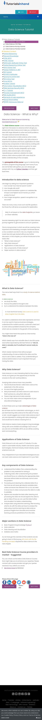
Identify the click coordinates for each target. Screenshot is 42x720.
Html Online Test (10, 67)
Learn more (5, 718)
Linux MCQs (8, 81)
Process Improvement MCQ (14, 93)
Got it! (39, 717)
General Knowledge (11, 56)
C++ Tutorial (8, 90)
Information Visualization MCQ (15, 86)
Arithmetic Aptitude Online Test (15, 63)
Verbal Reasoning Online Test (14, 65)
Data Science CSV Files (13, 44)
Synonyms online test (11, 77)
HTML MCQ (7, 58)
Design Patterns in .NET (12, 70)
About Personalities (11, 100)
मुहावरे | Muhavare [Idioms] (13, 102)
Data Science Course (9, 568)
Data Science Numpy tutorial (15, 46)
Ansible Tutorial (9, 84)
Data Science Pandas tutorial (15, 49)
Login (21, 12)
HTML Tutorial (8, 61)
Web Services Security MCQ (14, 88)
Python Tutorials (22, 169)
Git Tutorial (8, 72)
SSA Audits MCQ (9, 95)
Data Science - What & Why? (15, 42)
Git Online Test (9, 79)
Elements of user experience (14, 97)
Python (28, 525)
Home (5, 17)
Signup (33, 12)
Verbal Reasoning (10, 54)
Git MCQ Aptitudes (10, 74)
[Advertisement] (21, 615)
